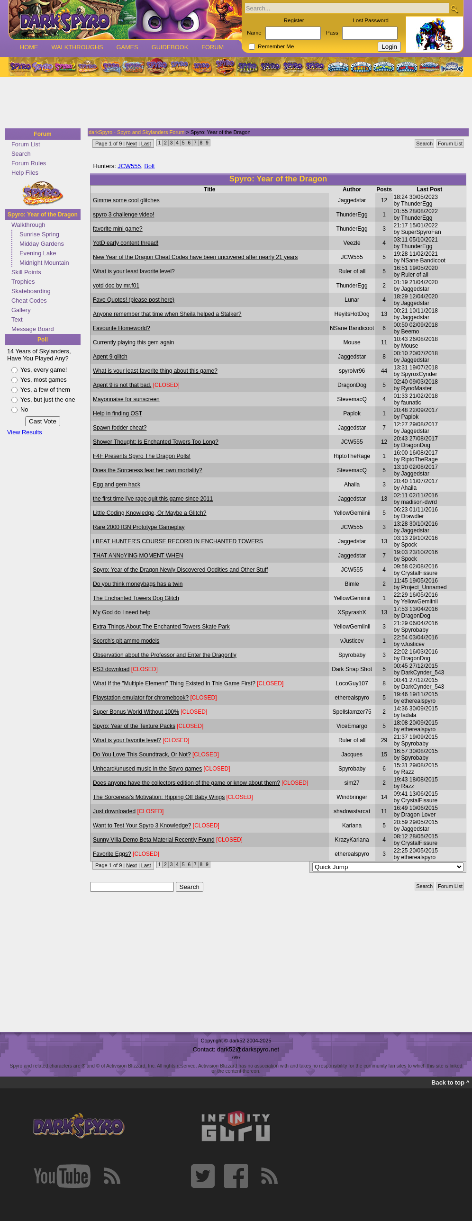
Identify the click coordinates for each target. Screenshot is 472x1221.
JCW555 (129, 166)
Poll (42, 339)
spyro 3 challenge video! (123, 214)
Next (131, 143)
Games (127, 47)
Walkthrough (28, 224)
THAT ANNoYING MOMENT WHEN (138, 555)
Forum (212, 47)
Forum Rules (28, 163)
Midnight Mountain (44, 262)
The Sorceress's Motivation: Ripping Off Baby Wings (159, 797)
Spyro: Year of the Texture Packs (134, 726)
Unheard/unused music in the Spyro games (147, 768)
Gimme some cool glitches (126, 200)
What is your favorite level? (127, 740)
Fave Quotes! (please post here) (133, 299)
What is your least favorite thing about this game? (155, 371)
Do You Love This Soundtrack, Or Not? (142, 754)
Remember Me (276, 46)
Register (294, 20)
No (24, 409)
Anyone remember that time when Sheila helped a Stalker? (167, 314)
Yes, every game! (43, 369)
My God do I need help (121, 612)
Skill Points (26, 272)
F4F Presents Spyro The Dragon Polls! (142, 456)
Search (21, 153)
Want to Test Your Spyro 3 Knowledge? (142, 825)
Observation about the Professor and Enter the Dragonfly (164, 655)
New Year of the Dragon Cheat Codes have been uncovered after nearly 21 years (195, 257)
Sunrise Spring (39, 234)
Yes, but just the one (47, 399)
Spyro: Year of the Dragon (43, 214)
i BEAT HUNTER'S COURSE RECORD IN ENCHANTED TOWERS (178, 541)
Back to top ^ (450, 1082)
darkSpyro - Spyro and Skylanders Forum (136, 132)
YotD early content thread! (125, 243)
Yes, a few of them (45, 389)
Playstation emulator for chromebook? (141, 697)
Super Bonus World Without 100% (136, 712)
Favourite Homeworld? (121, 328)
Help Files (24, 172)
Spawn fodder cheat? (119, 427)
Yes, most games (43, 379)
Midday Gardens (41, 243)
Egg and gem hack (116, 484)
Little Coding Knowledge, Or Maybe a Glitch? (149, 513)
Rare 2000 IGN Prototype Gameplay (138, 527)
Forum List (25, 144)
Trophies (23, 281)
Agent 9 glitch (110, 356)
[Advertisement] (233, 103)
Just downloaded (114, 811)
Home (29, 47)
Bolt (150, 166)
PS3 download (111, 669)
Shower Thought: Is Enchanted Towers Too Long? (155, 442)
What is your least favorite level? (134, 271)
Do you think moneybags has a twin (137, 584)
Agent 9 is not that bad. (122, 385)
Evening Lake (37, 253)
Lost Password (371, 20)
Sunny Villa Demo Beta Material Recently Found (154, 839)
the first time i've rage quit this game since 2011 (153, 498)
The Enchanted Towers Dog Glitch (136, 598)
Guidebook (170, 47)
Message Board (32, 328)
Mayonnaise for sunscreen (126, 399)
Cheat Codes (29, 300)
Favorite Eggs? (112, 854)
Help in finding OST (117, 413)
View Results (24, 432)
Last (146, 143)
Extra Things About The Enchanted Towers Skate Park (161, 626)
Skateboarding (31, 291)
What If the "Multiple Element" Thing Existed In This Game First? (174, 683)
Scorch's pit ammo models (126, 640)
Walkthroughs (77, 47)
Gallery (21, 310)
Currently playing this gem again (133, 342)
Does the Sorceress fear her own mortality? (147, 470)
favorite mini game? (118, 228)
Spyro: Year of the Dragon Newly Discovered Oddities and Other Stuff (180, 569)
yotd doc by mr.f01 (116, 285)
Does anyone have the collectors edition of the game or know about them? (186, 783)
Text (16, 319)
